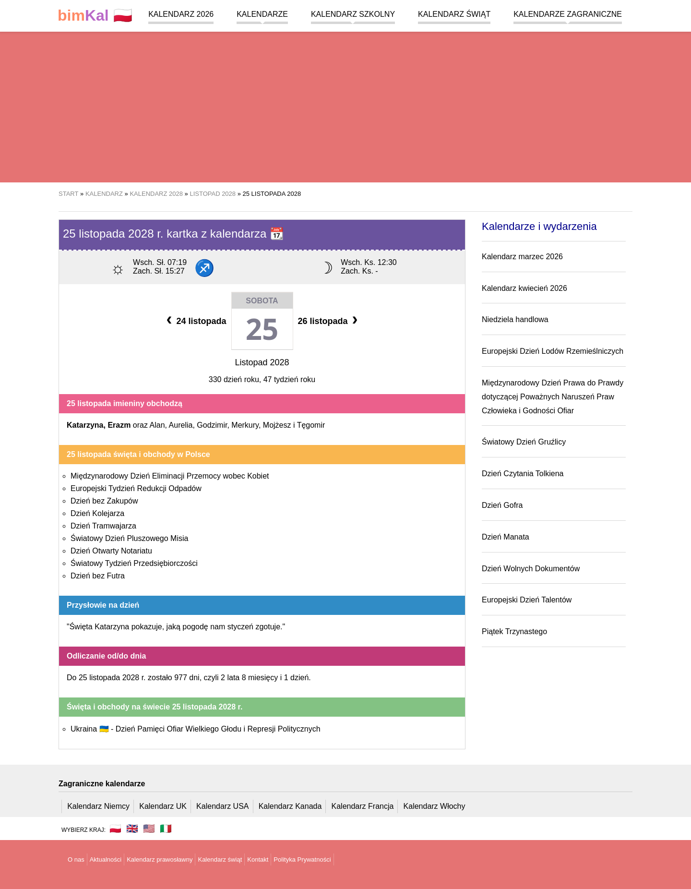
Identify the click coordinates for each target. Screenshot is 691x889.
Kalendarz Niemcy (98, 806)
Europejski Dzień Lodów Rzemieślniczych (552, 351)
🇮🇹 (166, 828)
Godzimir (212, 425)
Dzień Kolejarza (97, 513)
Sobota (262, 301)
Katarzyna (85, 425)
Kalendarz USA (222, 806)
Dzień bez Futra (98, 576)
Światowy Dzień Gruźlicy (524, 442)
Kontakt (257, 859)
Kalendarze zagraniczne (567, 14)
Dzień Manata (505, 537)
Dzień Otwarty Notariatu (111, 551)
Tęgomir (311, 425)
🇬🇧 (132, 828)
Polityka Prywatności (302, 859)
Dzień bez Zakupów (104, 501)
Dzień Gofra (502, 505)
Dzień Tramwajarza (103, 526)
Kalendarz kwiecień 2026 (524, 288)
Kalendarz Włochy (434, 806)
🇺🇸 (149, 828)
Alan (157, 425)
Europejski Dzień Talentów (527, 600)
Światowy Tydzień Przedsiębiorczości (134, 563)
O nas (76, 859)
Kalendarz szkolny (353, 14)
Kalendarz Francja (363, 806)
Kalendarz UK (163, 806)
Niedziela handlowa (515, 319)
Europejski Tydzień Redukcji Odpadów (136, 488)
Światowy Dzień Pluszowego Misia (129, 538)
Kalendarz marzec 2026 (522, 256)
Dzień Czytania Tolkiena (522, 473)
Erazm (119, 425)
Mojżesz (277, 425)
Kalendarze (262, 14)
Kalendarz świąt (454, 14)
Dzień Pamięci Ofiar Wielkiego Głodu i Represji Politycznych (218, 729)
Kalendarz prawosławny (159, 859)
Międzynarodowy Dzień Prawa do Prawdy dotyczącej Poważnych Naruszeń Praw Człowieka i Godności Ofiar (552, 397)
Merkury (245, 425)
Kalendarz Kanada (290, 806)
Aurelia (181, 425)
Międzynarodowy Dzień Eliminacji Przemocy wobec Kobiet (170, 476)
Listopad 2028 (262, 362)
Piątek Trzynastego (514, 631)
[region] (345, 105)
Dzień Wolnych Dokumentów (531, 569)
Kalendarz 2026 (181, 14)
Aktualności (105, 859)
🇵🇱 (95, 16)
